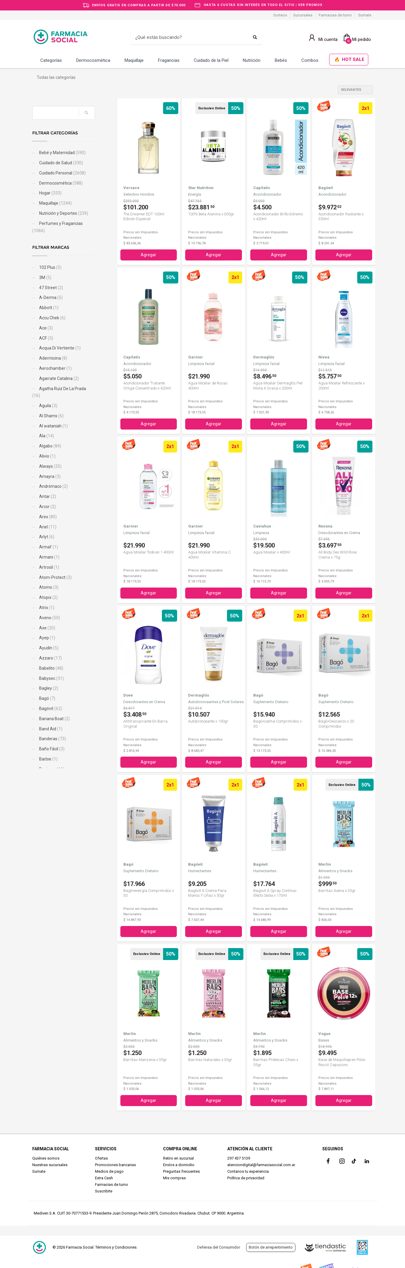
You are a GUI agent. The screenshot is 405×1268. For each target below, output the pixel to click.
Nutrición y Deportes (63, 213)
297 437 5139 (238, 1158)
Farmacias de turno (335, 15)
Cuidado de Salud (60, 162)
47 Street (50, 287)
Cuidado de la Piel (211, 60)
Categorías (51, 60)
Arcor (47, 506)
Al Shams (51, 415)
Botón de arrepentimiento (271, 1247)
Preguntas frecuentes (181, 1171)
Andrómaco (53, 486)
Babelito (50, 668)
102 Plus (50, 267)
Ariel (47, 527)
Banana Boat (54, 718)
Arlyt (46, 536)
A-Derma (50, 297)
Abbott (48, 307)
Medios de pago (109, 1171)
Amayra (49, 476)
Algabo (49, 446)
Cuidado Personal (62, 173)
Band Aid (50, 728)
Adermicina (52, 358)
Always (50, 466)
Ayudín (48, 648)
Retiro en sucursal (178, 1158)
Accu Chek (51, 317)
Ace (45, 328)
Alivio (47, 456)
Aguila (47, 405)
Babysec (51, 678)
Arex (47, 516)
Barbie (48, 759)
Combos (309, 60)
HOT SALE (349, 59)
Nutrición (251, 60)
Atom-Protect (55, 577)
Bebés (281, 60)
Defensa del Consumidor (218, 1247)
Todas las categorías (56, 77)
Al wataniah (53, 426)
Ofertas (101, 1158)
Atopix (48, 597)
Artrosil (48, 567)
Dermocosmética (93, 60)
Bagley (48, 688)
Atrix (46, 607)
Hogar (50, 193)
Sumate (364, 15)
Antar (47, 496)
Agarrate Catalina (58, 378)
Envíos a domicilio (178, 1165)
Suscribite (103, 1191)
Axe (46, 627)
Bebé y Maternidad (62, 152)
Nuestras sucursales (50, 1165)
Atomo (48, 587)
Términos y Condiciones (115, 1247)
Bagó (46, 698)
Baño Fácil (51, 748)
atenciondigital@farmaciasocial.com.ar (261, 1165)
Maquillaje (134, 60)
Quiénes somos (45, 1158)
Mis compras (174, 1178)
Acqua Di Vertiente (59, 348)
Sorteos (280, 15)
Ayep (46, 637)
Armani (48, 557)
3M (44, 277)
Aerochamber (55, 368)
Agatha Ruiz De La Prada (59, 392)
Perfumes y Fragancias (57, 227)
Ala (46, 435)
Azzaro (50, 658)
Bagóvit (50, 708)
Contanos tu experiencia (248, 1171)
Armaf (48, 547)
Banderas (52, 738)
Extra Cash (104, 1178)
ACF (45, 338)
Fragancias (169, 60)
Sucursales (302, 15)
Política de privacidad (245, 1178)
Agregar (148, 254)
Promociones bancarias (115, 1165)
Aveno (49, 617)
